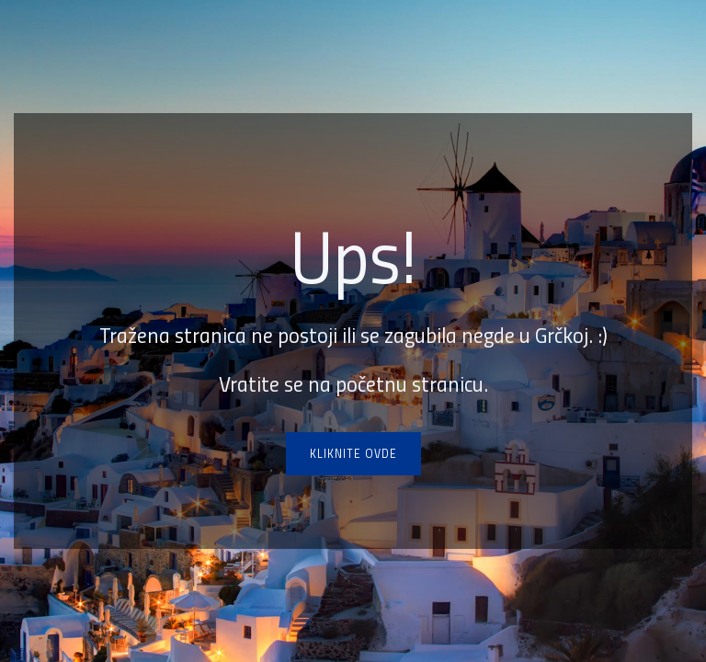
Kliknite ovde (353, 453)
